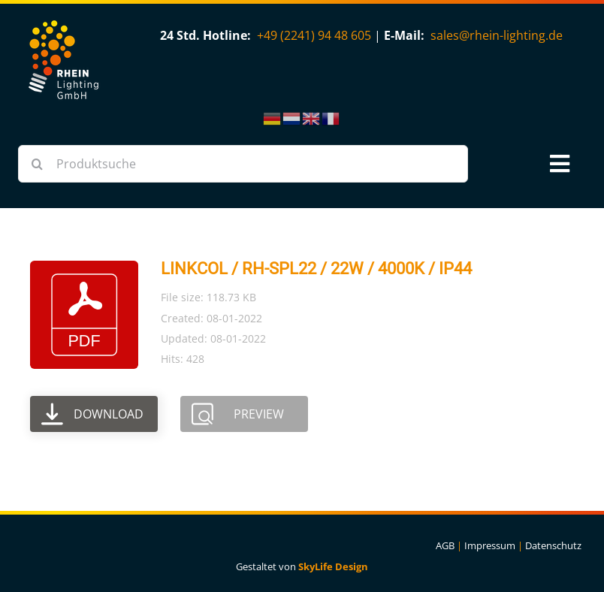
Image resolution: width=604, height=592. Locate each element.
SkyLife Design (333, 566)
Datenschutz (553, 545)
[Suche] (37, 164)
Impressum (489, 545)
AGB (445, 545)
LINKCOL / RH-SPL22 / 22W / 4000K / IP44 (316, 268)
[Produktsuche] (243, 164)
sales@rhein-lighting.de (496, 35)
